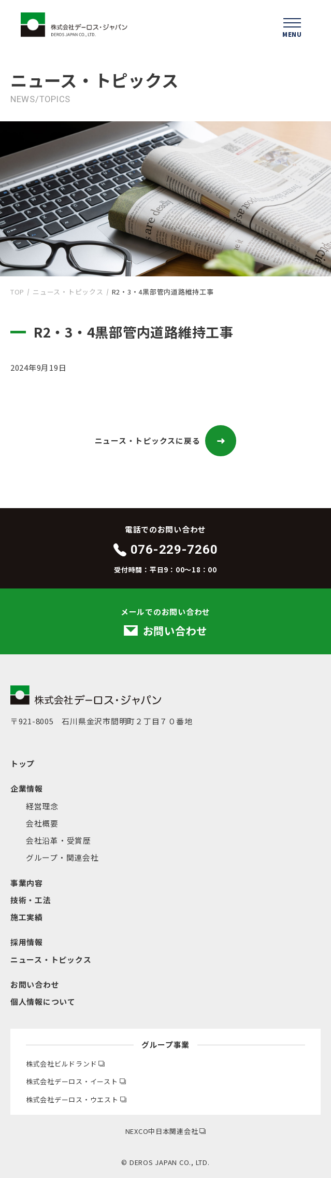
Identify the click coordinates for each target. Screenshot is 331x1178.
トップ (22, 763)
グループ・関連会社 (62, 857)
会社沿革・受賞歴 (58, 840)
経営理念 (42, 806)
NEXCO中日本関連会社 (165, 1131)
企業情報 (26, 788)
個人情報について (43, 1001)
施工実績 (26, 916)
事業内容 (26, 882)
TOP (17, 292)
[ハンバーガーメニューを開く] (292, 26)
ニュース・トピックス (68, 292)
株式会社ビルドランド (65, 1064)
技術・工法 (30, 899)
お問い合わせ (34, 984)
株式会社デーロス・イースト (76, 1081)
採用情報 (26, 941)
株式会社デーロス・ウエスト (76, 1099)
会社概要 (42, 823)
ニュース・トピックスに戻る (166, 440)
